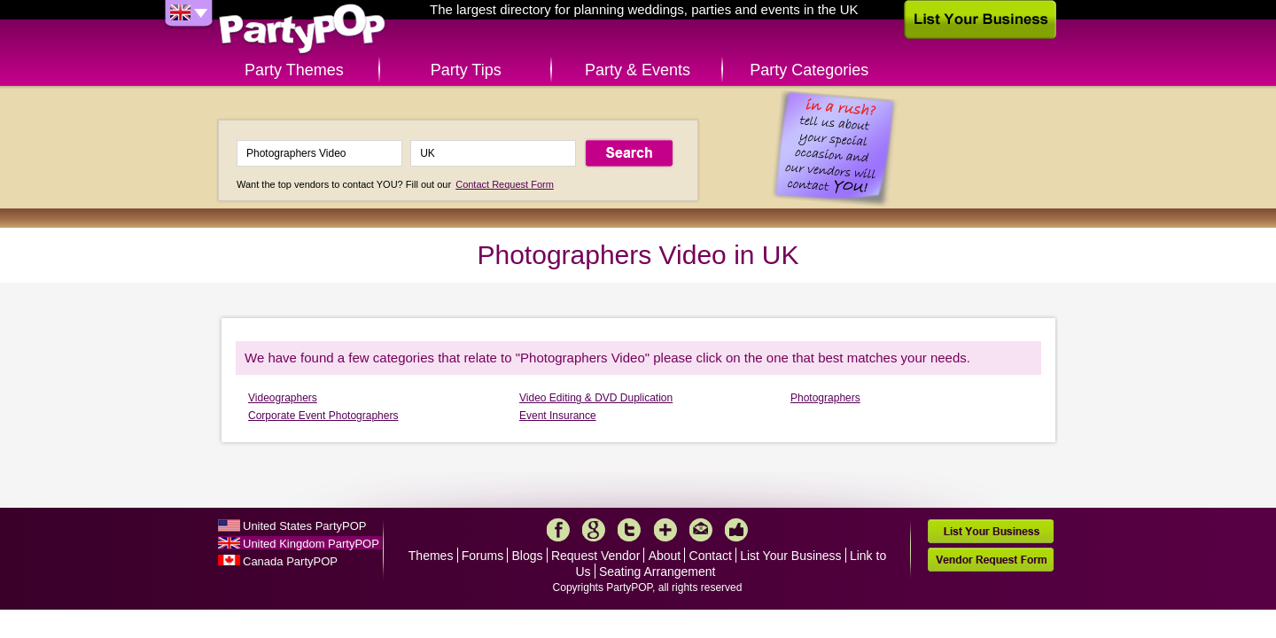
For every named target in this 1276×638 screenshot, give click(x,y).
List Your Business (790, 556)
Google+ (593, 529)
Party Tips (466, 70)
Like (736, 529)
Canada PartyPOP (290, 561)
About (665, 556)
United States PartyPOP (304, 526)
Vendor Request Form (990, 559)
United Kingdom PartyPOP (311, 543)
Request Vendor (595, 556)
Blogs (527, 556)
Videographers (282, 398)
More (665, 529)
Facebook (558, 529)
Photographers (825, 398)
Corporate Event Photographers (323, 415)
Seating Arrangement (657, 571)
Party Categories (809, 70)
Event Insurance (557, 415)
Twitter (629, 529)
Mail (700, 529)
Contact (710, 556)
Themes (431, 556)
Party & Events (637, 70)
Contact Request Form (504, 184)
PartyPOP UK (302, 30)
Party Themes (294, 70)
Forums (482, 556)
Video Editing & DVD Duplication (596, 398)
